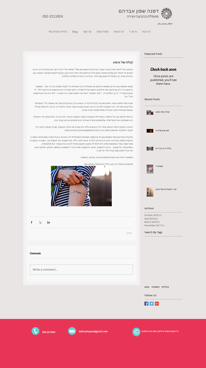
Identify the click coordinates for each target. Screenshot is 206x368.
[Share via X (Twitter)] (40, 222)
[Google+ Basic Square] (157, 304)
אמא (146, 286)
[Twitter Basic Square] (152, 304)
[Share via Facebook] (31, 222)
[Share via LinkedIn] (48, 222)
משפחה (155, 286)
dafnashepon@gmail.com (93, 331)
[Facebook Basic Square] (146, 304)
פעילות (165, 286)
